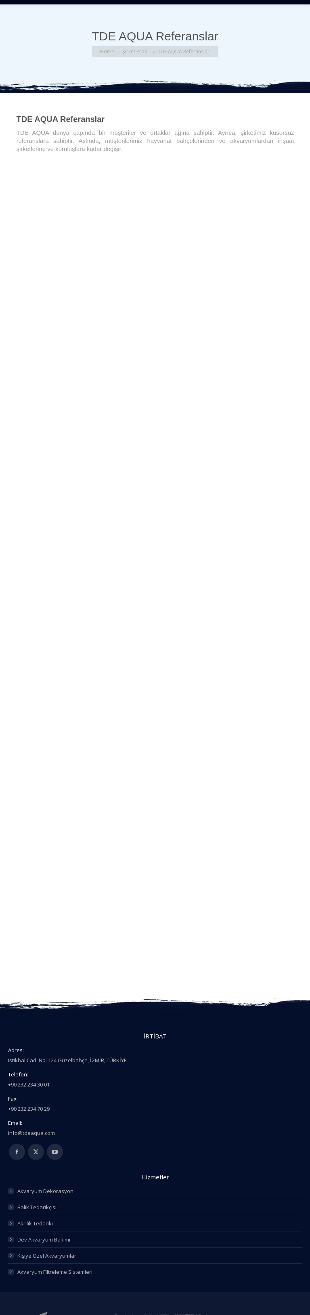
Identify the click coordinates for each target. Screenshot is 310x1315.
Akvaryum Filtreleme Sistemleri (54, 1271)
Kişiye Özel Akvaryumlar (46, 1255)
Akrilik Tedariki (35, 1223)
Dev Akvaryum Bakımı (43, 1239)
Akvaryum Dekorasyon (45, 1191)
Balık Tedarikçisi (37, 1207)
